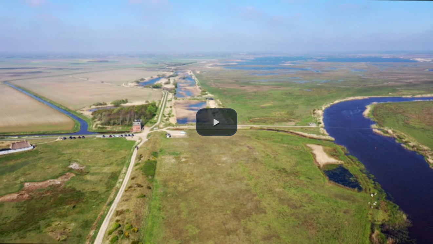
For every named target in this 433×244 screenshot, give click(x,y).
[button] (216, 122)
